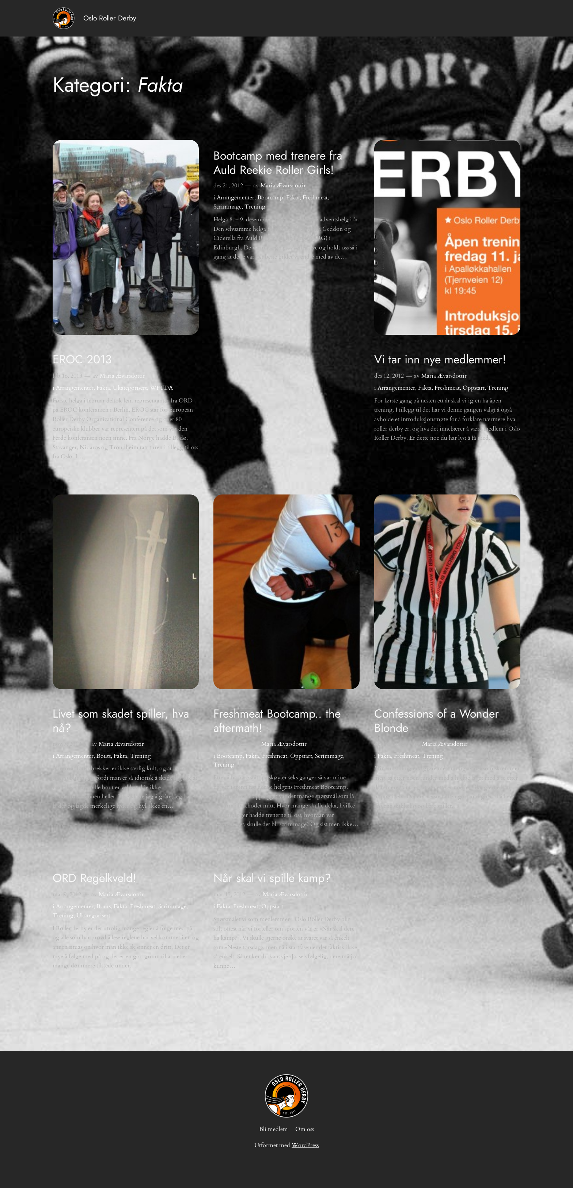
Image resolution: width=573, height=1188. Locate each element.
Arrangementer (75, 388)
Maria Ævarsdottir (122, 376)
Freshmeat (315, 198)
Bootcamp (270, 198)
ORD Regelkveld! (94, 878)
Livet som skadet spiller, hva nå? (121, 721)
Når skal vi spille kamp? (272, 878)
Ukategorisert (130, 388)
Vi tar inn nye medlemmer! (440, 359)
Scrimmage (227, 207)
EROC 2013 (82, 359)
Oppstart (474, 388)
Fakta (103, 388)
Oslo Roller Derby (109, 18)
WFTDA (161, 388)
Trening (254, 207)
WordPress (305, 1145)
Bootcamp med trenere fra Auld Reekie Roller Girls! (277, 163)
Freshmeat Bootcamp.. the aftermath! (277, 721)
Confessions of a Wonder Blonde (436, 721)
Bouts (103, 756)
